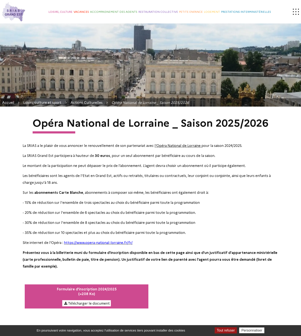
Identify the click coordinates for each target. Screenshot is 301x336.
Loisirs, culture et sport (42, 102)
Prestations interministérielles (246, 11)
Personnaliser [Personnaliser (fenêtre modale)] (251, 330)
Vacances (81, 11)
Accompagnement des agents (113, 11)
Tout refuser (226, 330)
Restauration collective (158, 11)
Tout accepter (200, 330)
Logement (212, 11)
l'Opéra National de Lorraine (178, 145)
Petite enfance (191, 11)
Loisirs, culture (60, 11)
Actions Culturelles (87, 102)
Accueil (8, 102)
